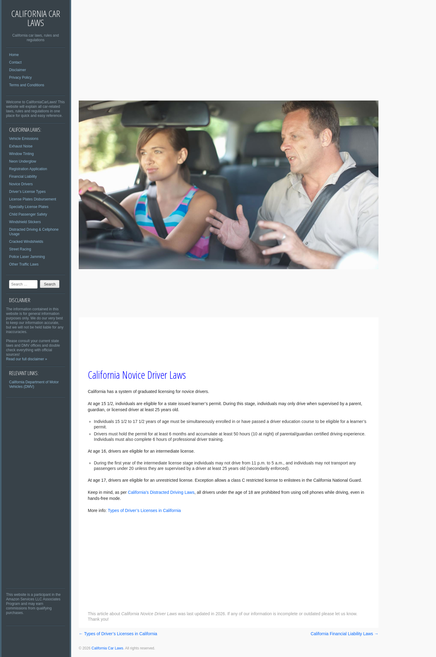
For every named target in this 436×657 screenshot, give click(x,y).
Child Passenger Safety (28, 214)
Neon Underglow (22, 161)
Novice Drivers (21, 184)
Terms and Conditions (26, 85)
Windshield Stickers (25, 222)
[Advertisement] (35, 492)
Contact (15, 62)
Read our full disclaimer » (26, 359)
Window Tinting (21, 154)
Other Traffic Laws (23, 264)
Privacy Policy (20, 77)
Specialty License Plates (28, 207)
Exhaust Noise (20, 146)
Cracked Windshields (26, 241)
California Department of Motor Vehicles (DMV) (34, 384)
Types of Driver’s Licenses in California (144, 510)
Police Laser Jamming (27, 257)
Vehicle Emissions (23, 139)
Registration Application (28, 169)
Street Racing (20, 249)
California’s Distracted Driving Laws (161, 492)
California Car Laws (35, 18)
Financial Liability (23, 176)
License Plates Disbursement (32, 199)
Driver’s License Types (27, 192)
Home (14, 55)
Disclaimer (17, 70)
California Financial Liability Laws (344, 633)
